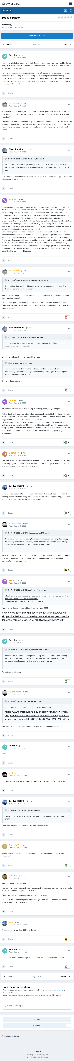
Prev (9, 45)
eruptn (34, 701)
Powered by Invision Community (37, 1057)
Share (37, 1020)
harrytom (35, 159)
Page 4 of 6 (37, 45)
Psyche (13, 55)
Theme (37, 1051)
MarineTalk (19, 27)
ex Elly (34, 810)
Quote (10, 93)
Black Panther (16, 149)
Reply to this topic (37, 36)
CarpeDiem (36, 590)
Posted (17, 57)
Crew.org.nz (11, 4)
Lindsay (7, 25)
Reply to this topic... (14, 1006)
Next (65, 45)
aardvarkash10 (16, 486)
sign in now (58, 990)
